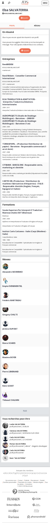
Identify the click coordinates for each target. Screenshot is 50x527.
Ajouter (25, 18)
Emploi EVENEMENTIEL (12, 286)
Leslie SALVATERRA (17, 424)
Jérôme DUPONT (10, 329)
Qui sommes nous (11, 480)
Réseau (37, 25)
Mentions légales (38, 482)
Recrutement (34, 480)
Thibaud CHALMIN (10, 400)
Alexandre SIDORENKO (12, 272)
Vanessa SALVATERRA (18, 431)
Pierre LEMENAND (10, 371)
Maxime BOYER (9, 357)
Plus (25, 411)
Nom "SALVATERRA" (18, 458)
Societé (42, 480)
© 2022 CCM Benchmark (24, 486)
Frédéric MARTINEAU (11, 300)
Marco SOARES (8, 343)
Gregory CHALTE (9, 314)
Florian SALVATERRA (18, 444)
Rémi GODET (8, 386)
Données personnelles (9, 482)
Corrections (28, 484)
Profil (12, 25)
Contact (20, 480)
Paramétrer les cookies (25, 482)
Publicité (26, 480)
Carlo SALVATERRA (17, 437)
